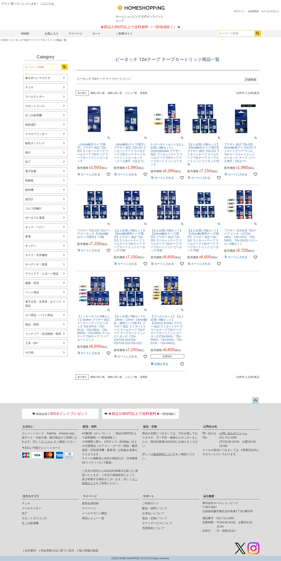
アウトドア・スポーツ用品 (41, 273)
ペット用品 (32, 292)
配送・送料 (90, 426)
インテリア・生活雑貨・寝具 (43, 333)
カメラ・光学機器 (36, 255)
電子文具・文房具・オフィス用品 (43, 303)
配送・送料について (154, 508)
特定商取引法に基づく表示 (57, 550)
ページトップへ (255, 400)
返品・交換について (154, 518)
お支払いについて (153, 513)
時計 (28, 152)
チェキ (29, 87)
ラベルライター (35, 96)
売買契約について (153, 528)
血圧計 (29, 199)
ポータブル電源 (35, 217)
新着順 (143, 93)
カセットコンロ (35, 105)
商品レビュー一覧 (93, 518)
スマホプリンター (36, 133)
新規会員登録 (90, 503)
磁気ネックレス (35, 143)
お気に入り (52, 33)
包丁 (28, 161)
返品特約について (164, 454)
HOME (25, 33)
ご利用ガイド (124, 33)
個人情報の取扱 (88, 550)
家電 (28, 236)
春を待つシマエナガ (37, 78)
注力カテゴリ (31, 496)
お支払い (28, 426)
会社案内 (30, 550)
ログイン (240, 11)
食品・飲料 (32, 324)
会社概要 (208, 496)
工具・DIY (31, 343)
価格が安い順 (97, 93)
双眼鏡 (29, 180)
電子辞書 (30, 171)
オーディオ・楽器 (36, 264)
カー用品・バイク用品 (39, 315)
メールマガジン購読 (94, 513)
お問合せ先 (210, 426)
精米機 (29, 189)
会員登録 (254, 11)
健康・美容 (32, 283)
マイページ (75, 33)
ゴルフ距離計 (33, 208)
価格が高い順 (115, 93)
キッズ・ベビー (35, 227)
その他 (29, 352)
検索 (258, 33)
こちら (49, 441)
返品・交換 (150, 426)
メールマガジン (271, 11)
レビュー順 (131, 93)
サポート (148, 496)
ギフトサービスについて (157, 523)
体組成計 (30, 124)
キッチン (30, 245)
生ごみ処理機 (33, 115)
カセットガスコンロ (34, 518)
